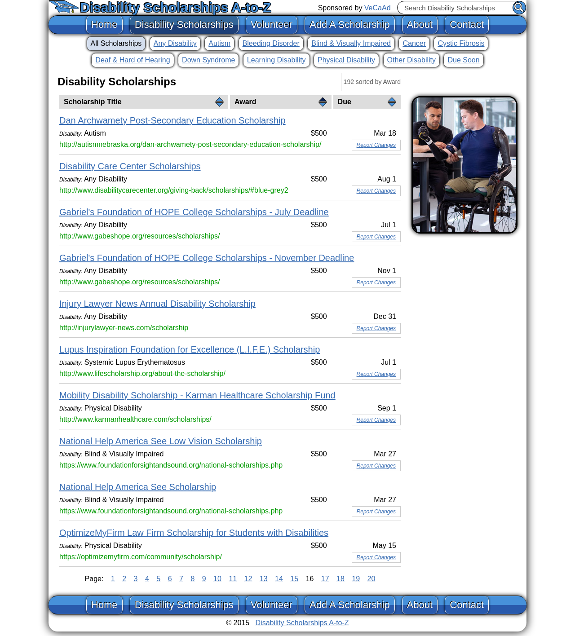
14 (279, 579)
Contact (467, 24)
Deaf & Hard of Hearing (132, 60)
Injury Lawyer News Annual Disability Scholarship (157, 304)
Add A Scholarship (350, 24)
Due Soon (463, 60)
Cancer (414, 43)
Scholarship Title (93, 102)
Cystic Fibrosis (461, 43)
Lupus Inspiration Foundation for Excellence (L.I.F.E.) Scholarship (189, 349)
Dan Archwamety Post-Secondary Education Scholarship (172, 120)
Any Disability (175, 43)
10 (217, 579)
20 (371, 579)
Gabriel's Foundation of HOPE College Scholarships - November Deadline (206, 258)
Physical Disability (346, 60)
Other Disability (411, 60)
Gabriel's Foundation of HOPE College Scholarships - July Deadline (194, 212)
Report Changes (376, 145)
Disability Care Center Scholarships (130, 166)
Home (104, 24)
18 (340, 579)
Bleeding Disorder (271, 43)
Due (344, 102)
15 (294, 579)
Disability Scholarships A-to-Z (175, 7)
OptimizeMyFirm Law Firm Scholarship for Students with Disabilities (193, 533)
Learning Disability (276, 60)
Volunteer (271, 24)
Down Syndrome (208, 60)
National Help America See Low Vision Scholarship (160, 441)
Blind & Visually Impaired (351, 43)
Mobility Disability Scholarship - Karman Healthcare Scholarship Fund (197, 395)
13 (264, 579)
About (420, 24)
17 (325, 579)
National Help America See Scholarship (137, 487)
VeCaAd (377, 8)
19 (356, 579)
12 (248, 579)
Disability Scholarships (184, 24)
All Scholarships (116, 43)
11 (233, 579)
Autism (219, 43)
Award (245, 102)
